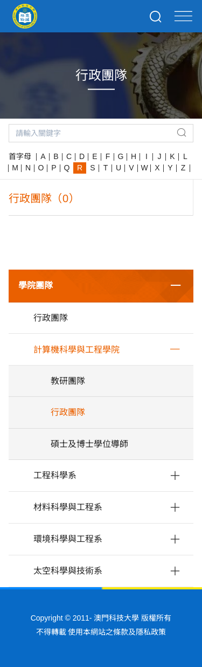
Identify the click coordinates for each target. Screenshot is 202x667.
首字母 (20, 156)
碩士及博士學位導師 (89, 444)
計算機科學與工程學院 (76, 349)
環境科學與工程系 (67, 539)
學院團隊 (35, 285)
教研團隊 (68, 381)
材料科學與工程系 (67, 507)
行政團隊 (50, 317)
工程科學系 (54, 475)
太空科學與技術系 (67, 570)
